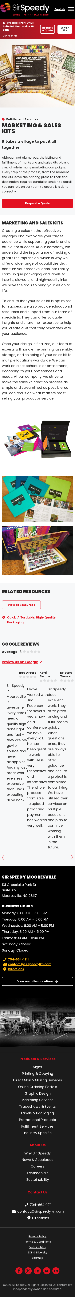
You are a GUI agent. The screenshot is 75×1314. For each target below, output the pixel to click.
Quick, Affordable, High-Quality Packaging (31, 620)
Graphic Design (38, 1093)
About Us (38, 1145)
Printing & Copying (37, 1073)
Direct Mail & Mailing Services (37, 1080)
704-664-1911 (12, 35)
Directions (13, 969)
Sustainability (37, 1179)
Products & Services (38, 1059)
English (59, 9)
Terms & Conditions (37, 1242)
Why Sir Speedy (37, 1153)
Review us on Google (20, 662)
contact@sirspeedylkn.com (26, 964)
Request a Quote (47, 29)
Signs (37, 1067)
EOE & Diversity (37, 1252)
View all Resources (21, 605)
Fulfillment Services (22, 119)
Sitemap (37, 1258)
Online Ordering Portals (37, 1086)
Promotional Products (37, 1119)
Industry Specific (37, 1132)
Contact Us (38, 1192)
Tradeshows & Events (37, 1106)
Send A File (65, 29)
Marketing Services (37, 1099)
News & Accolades (37, 1159)
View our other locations (35, 981)
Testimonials (37, 1173)
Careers (37, 1166)
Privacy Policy (37, 1236)
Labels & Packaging (37, 1113)
